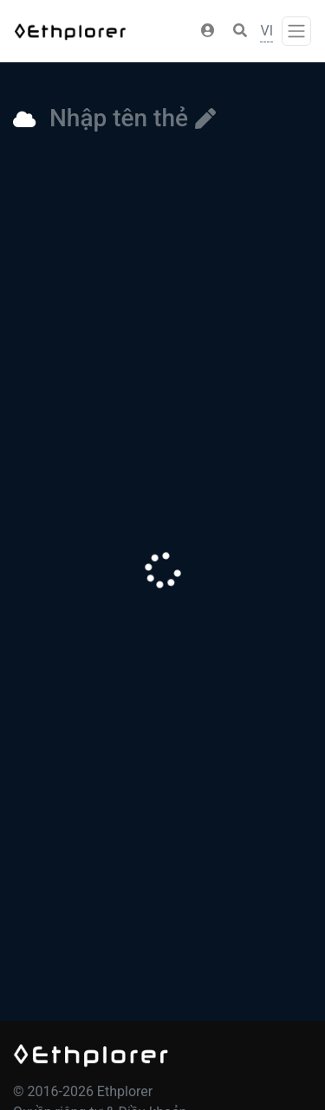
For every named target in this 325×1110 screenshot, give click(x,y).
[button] (208, 31)
